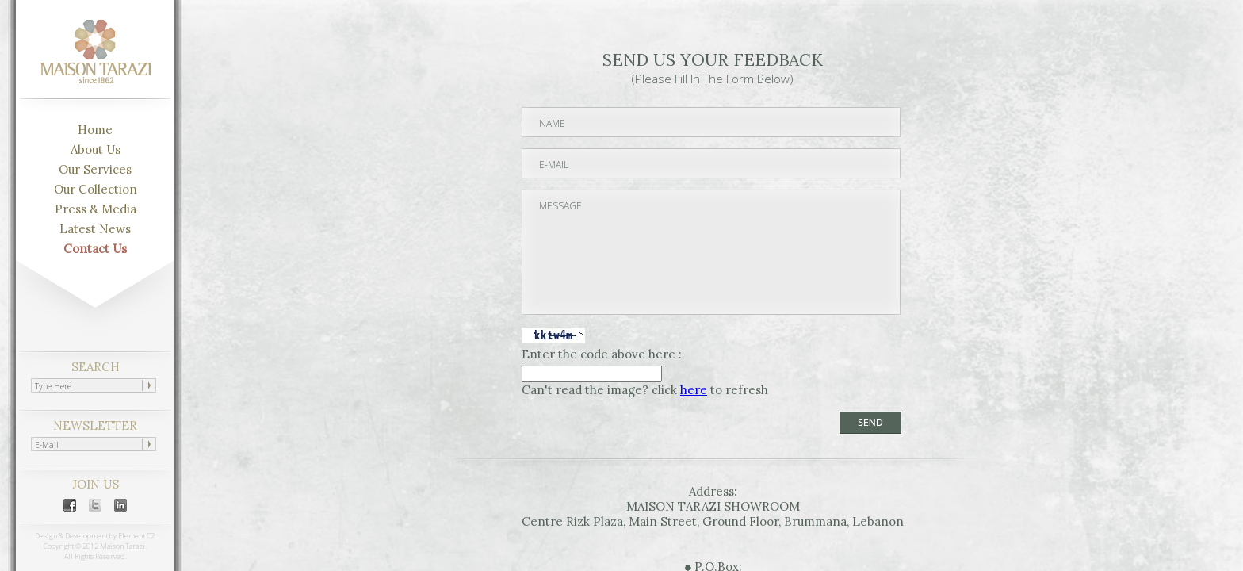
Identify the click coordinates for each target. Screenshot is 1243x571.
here (693, 389)
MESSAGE (713, 254)
